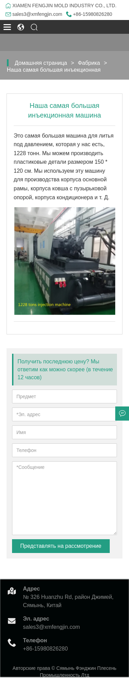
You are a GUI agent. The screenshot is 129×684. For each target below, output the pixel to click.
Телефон (35, 640)
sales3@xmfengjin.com (37, 14)
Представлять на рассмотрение (60, 546)
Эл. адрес (36, 619)
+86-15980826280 (92, 14)
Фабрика (89, 63)
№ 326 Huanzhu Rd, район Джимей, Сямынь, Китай (68, 601)
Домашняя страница (41, 63)
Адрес (31, 589)
